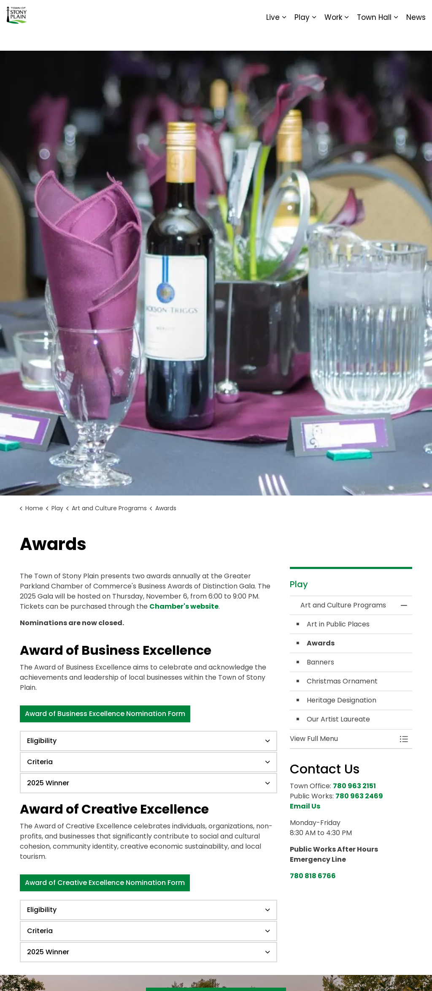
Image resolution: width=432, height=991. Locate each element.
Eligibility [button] (42, 741)
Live (273, 38)
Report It (355, 12)
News (416, 38)
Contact (322, 12)
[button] (342, 739)
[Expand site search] (417, 12)
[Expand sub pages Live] (284, 38)
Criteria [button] (40, 762)
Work (333, 38)
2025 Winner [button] (48, 783)
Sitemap (389, 12)
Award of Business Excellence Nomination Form (105, 713)
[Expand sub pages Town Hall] (396, 38)
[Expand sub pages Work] (346, 38)
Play (302, 38)
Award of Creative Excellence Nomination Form (105, 882)
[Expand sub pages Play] (314, 38)
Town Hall (374, 38)
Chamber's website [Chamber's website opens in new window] (184, 606)
